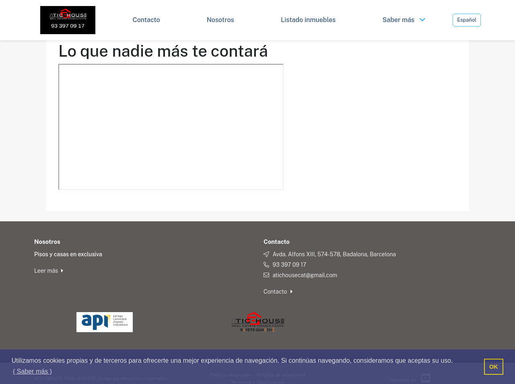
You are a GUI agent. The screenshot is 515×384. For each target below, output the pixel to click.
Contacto (278, 291)
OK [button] (493, 367)
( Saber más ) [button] (32, 371)
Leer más (48, 271)
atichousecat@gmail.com (304, 275)
